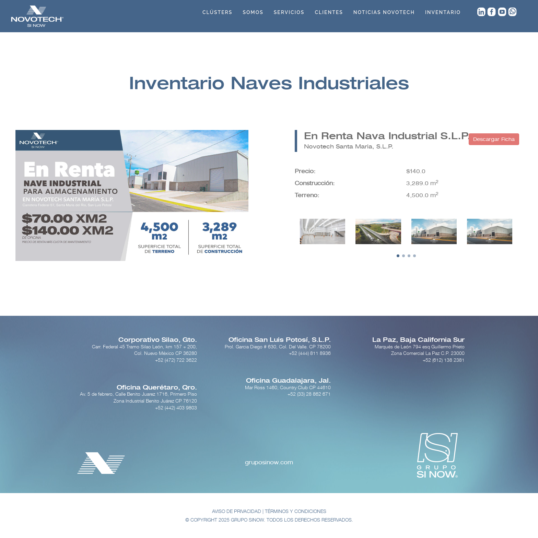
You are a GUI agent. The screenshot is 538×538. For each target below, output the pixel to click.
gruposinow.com (269, 462)
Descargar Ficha (494, 139)
